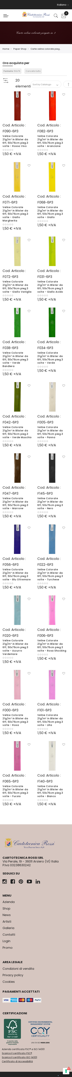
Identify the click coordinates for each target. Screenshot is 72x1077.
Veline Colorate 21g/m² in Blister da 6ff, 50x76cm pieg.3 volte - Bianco (50, 791)
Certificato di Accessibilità (17, 1061)
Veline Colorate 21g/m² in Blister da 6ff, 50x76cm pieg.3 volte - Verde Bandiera (15, 359)
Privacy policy (13, 975)
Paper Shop (19, 48)
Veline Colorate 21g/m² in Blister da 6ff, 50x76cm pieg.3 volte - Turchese (50, 574)
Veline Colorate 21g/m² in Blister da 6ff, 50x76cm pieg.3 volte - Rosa (15, 720)
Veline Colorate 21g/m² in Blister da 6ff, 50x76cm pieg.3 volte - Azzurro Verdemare (15, 647)
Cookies (9, 982)
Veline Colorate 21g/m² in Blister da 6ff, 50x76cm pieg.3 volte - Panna (50, 432)
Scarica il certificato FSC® (17, 1053)
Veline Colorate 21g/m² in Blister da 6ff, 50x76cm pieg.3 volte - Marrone (15, 503)
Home (6, 48)
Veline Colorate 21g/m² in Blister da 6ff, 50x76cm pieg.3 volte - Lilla (50, 720)
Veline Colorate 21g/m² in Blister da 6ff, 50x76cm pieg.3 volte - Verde (50, 357)
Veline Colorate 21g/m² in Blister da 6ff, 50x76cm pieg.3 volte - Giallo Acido (50, 286)
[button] (29, 94)
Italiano (63, 4)
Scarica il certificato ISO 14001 (19, 1057)
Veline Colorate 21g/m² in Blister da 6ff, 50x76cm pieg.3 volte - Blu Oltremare (17, 574)
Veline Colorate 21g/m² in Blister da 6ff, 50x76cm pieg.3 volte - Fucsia (15, 791)
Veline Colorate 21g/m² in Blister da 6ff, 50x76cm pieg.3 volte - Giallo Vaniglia (17, 286)
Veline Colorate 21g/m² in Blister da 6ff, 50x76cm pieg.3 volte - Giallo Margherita (15, 214)
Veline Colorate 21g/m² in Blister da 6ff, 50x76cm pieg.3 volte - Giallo (50, 212)
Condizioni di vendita (18, 969)
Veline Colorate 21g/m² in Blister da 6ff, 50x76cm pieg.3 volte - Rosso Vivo (15, 141)
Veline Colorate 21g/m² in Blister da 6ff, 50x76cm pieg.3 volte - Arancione (50, 141)
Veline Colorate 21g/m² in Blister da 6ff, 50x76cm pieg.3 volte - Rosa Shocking (51, 645)
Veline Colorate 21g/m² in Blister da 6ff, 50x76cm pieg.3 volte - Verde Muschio (17, 432)
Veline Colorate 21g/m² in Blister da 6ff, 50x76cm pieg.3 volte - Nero (50, 503)
